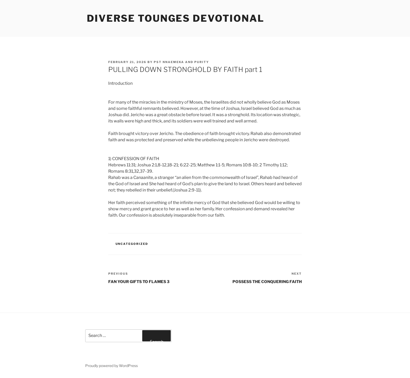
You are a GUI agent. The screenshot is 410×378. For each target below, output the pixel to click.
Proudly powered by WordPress (111, 365)
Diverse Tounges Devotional (175, 18)
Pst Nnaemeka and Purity (181, 62)
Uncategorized (132, 244)
